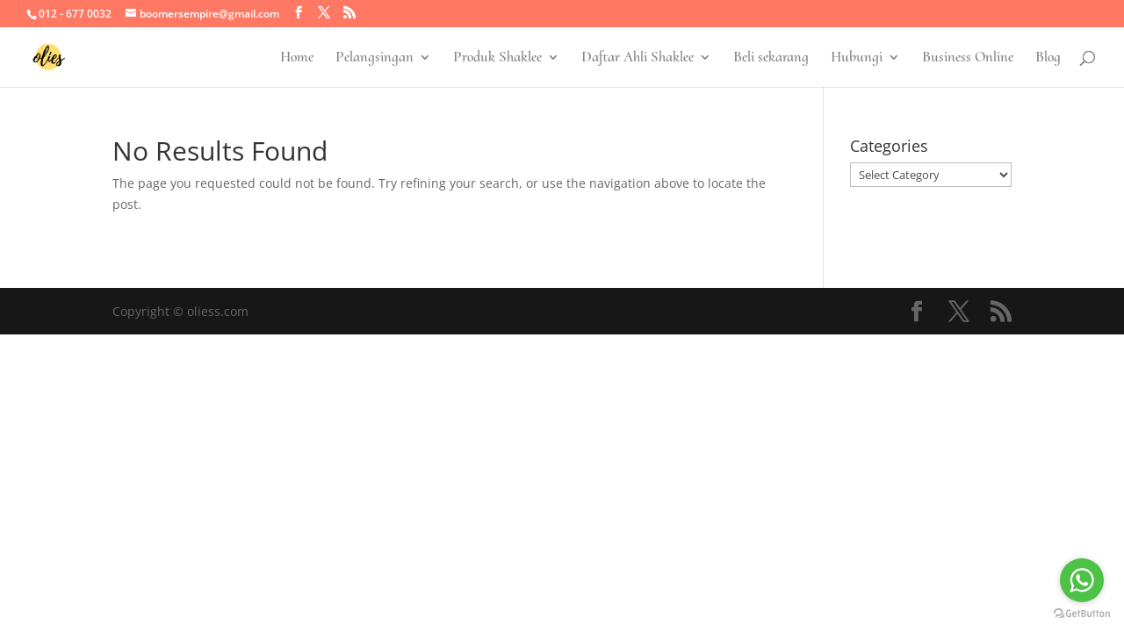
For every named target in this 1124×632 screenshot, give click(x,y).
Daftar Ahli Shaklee (637, 58)
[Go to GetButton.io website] (1082, 614)
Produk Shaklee (497, 58)
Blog (1048, 58)
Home (296, 58)
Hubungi (857, 58)
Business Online (967, 58)
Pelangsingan (374, 58)
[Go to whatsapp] (1082, 580)
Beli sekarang (771, 58)
